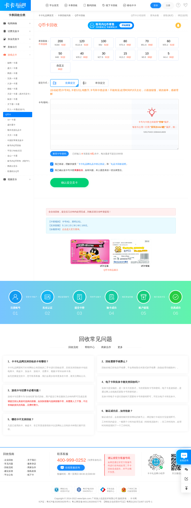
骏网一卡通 (12, 63)
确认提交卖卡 (69, 182)
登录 (156, 5)
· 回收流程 (8, 467)
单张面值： (44, 42)
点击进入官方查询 (70, 229)
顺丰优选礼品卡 (14, 130)
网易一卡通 (12, 73)
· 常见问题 (8, 463)
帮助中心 (90, 347)
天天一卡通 (12, 135)
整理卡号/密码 (59, 153)
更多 (120, 347)
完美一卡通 (12, 78)
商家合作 (106, 347)
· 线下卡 (30, 475)
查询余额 (154, 15)
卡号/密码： (44, 102)
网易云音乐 (12, 166)
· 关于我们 (31, 460)
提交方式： (44, 82)
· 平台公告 (8, 475)
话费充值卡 (17, 31)
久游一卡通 (12, 83)
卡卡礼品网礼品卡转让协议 (91, 164)
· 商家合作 (31, 467)
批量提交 (64, 83)
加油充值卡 (17, 39)
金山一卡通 (12, 156)
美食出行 (17, 47)
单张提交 (94, 83)
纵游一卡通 (12, 99)
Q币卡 (8, 114)
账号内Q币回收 (14, 145)
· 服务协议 (31, 463)
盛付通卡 (11, 125)
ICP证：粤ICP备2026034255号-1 (55, 501)
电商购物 (17, 23)
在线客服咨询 (70, 468)
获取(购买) (168, 15)
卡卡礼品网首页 (46, 15)
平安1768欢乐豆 (14, 151)
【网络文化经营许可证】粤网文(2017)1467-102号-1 (127, 501)
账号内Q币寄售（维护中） (19, 161)
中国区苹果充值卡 (15, 140)
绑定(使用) (183, 15)
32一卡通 (11, 120)
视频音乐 (17, 179)
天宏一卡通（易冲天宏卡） (19, 94)
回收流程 (73, 347)
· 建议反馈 (8, 471)
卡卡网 (133, 498)
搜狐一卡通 (12, 89)
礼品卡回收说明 (118, 164)
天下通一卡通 (13, 104)
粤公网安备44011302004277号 (87, 501)
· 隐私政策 (31, 471)
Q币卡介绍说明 (138, 15)
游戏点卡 (17, 54)
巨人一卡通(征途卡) (16, 109)
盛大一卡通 (12, 68)
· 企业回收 (8, 460)
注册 (168, 5)
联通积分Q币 (13, 171)
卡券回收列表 (64, 15)
